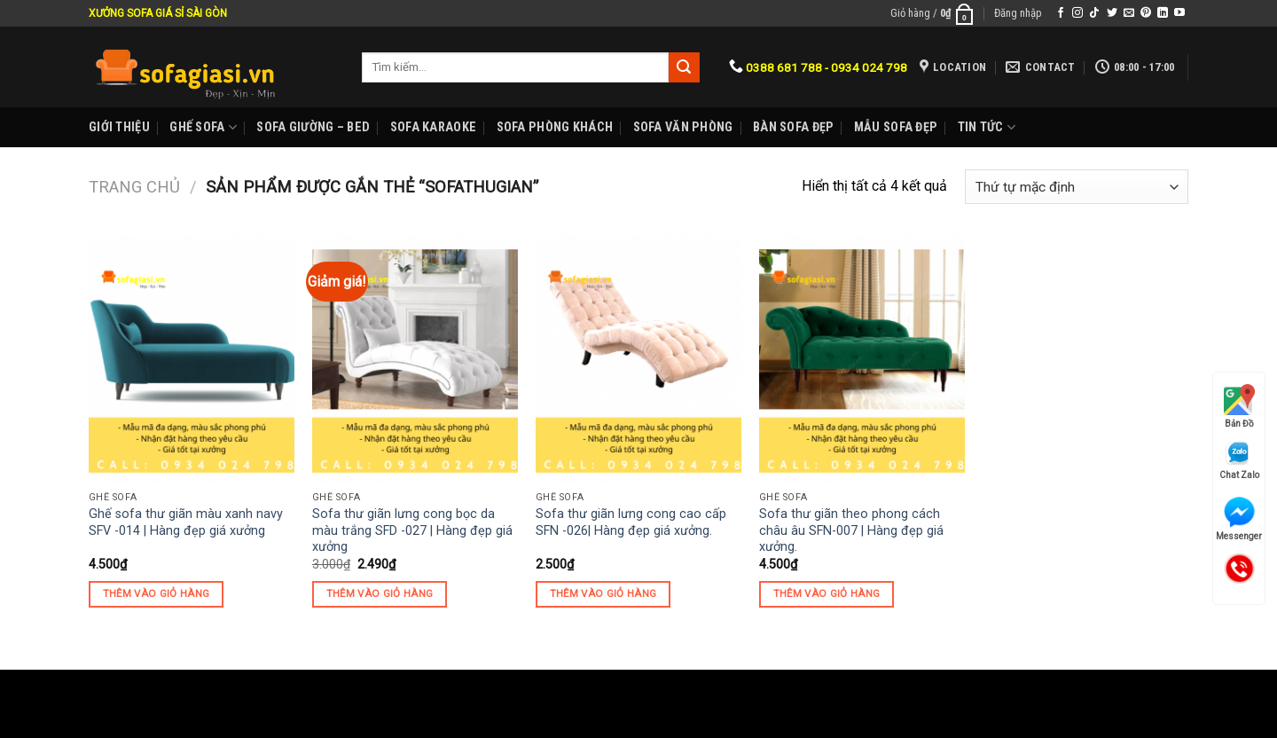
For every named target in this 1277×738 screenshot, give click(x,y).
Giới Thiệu (119, 127)
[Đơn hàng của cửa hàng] (1076, 186)
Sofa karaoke (433, 127)
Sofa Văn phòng (683, 127)
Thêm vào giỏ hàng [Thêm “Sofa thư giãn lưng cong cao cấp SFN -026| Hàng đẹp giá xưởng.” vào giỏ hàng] (603, 593)
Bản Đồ (1239, 406)
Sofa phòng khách (555, 127)
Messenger (1239, 519)
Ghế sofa (203, 127)
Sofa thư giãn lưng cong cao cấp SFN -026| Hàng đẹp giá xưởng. (631, 522)
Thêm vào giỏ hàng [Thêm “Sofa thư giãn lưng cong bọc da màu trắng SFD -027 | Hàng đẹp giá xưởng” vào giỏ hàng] (380, 593)
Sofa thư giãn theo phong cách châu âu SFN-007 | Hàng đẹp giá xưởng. (851, 530)
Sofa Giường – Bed (313, 127)
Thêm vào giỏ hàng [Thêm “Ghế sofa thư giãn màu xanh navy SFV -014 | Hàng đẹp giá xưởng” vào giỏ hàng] (156, 593)
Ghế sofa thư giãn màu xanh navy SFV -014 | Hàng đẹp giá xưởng (186, 522)
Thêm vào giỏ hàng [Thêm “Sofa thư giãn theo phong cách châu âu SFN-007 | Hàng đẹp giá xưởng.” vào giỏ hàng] (827, 593)
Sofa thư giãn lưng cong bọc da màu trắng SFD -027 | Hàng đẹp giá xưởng (412, 530)
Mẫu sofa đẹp (895, 127)
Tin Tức (987, 127)
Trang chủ (134, 186)
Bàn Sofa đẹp (793, 127)
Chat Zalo (1239, 460)
